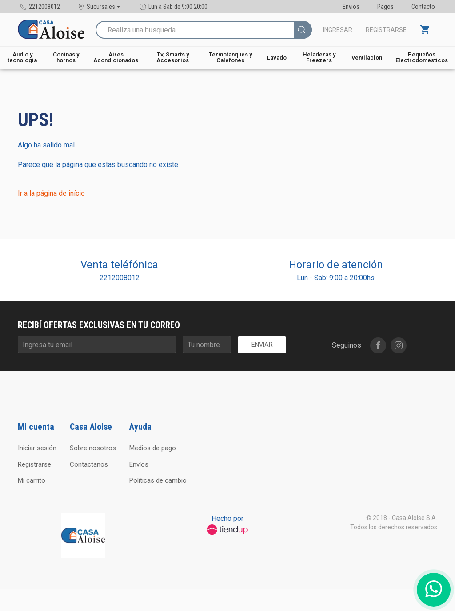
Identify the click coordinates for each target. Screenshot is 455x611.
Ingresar (337, 29)
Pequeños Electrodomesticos (421, 57)
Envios (351, 6)
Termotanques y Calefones (230, 57)
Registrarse (386, 29)
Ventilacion (366, 57)
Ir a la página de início (51, 193)
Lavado (277, 57)
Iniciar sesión (37, 448)
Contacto (423, 6)
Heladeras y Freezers (319, 57)
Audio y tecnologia (22, 57)
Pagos (385, 6)
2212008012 (120, 278)
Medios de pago (152, 448)
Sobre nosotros (93, 448)
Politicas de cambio (158, 480)
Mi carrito (31, 480)
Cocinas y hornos (66, 57)
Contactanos (89, 464)
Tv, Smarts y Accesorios (172, 57)
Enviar (262, 344)
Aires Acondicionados (115, 57)
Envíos (138, 464)
